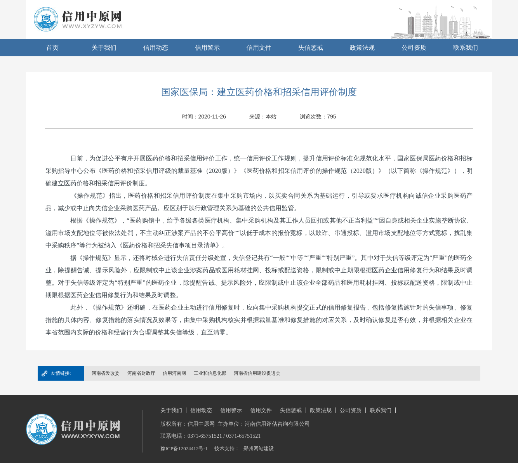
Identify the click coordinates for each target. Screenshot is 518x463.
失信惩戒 (310, 47)
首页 (52, 47)
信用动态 (155, 47)
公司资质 (414, 47)
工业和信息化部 (210, 373)
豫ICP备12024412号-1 (184, 448)
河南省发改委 (106, 373)
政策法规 (362, 47)
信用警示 (207, 47)
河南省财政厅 (141, 373)
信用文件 (259, 47)
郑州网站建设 (258, 448)
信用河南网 (174, 373)
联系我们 (465, 47)
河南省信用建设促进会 (257, 373)
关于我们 (104, 47)
